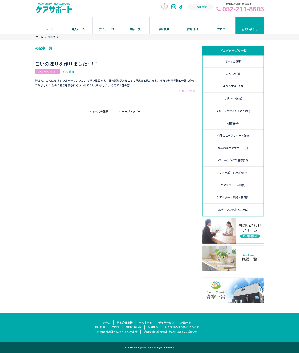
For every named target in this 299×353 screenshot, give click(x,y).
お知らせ (233, 74)
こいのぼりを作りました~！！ (67, 63)
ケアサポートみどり (233, 172)
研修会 (233, 123)
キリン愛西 (68, 71)
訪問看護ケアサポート (233, 148)
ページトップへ (129, 111)
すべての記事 (99, 111)
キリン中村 (233, 98)
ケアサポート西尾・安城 (233, 197)
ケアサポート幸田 (233, 185)
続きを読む (187, 91)
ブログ (51, 37)
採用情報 (200, 7)
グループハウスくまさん (233, 111)
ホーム (39, 37)
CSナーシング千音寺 (233, 160)
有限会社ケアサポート (233, 135)
